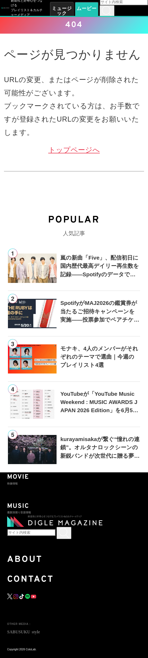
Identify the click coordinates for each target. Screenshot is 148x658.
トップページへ (74, 150)
